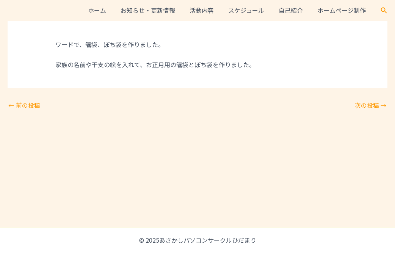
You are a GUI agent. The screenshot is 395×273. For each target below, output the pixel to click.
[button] (384, 11)
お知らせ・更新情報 (158, 10)
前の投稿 (24, 105)
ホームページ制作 (342, 10)
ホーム (109, 10)
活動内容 (210, 10)
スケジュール (252, 10)
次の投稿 (371, 105)
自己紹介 (294, 10)
